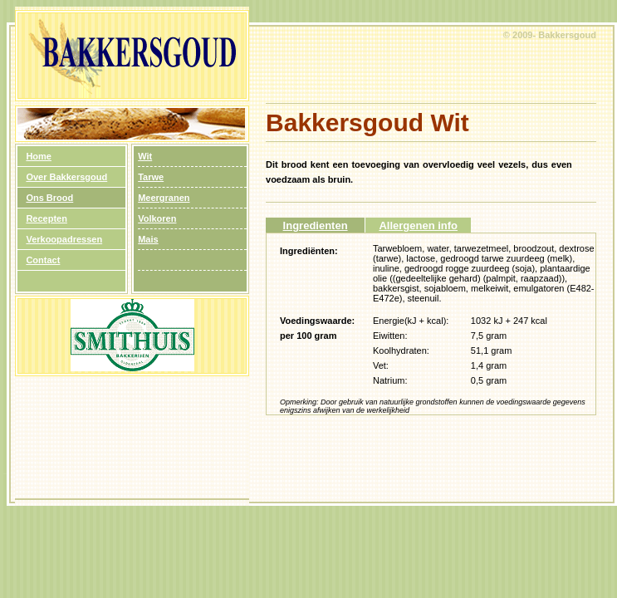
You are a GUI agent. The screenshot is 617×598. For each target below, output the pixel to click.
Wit (145, 156)
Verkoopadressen (64, 239)
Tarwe (151, 177)
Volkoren (157, 218)
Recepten (46, 218)
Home (38, 156)
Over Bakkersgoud (66, 177)
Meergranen (163, 198)
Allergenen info (418, 225)
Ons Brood (49, 198)
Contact (43, 260)
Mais (148, 239)
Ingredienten (315, 225)
